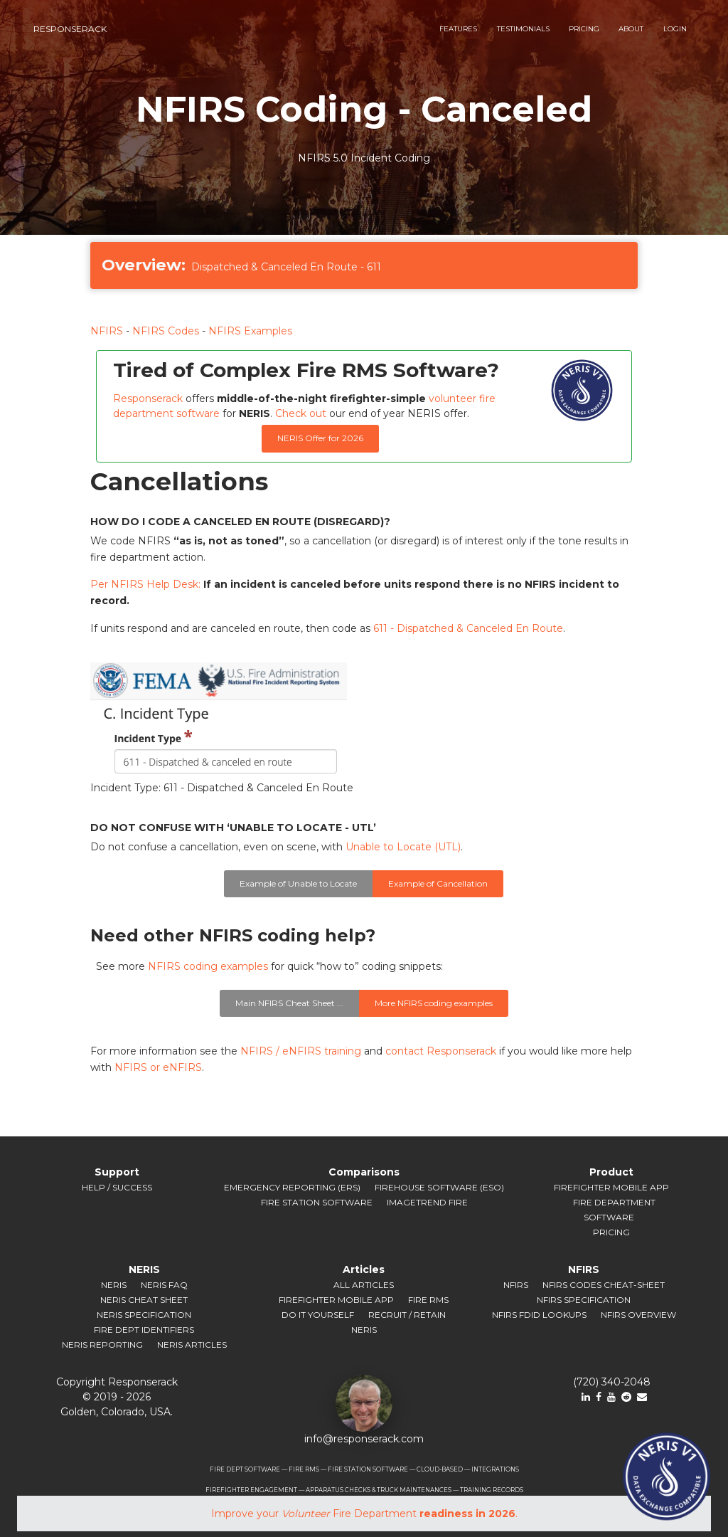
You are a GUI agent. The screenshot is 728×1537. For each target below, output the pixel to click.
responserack (70, 28)
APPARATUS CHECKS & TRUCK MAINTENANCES (378, 1490)
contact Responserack (440, 1051)
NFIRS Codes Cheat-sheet (603, 1284)
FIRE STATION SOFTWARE (368, 1469)
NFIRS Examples (250, 330)
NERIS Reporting (102, 1344)
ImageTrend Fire (427, 1202)
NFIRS (106, 330)
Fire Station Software (317, 1202)
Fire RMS (428, 1299)
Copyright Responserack (117, 1381)
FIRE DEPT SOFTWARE (245, 1469)
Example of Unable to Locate (298, 883)
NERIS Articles (192, 1344)
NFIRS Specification (584, 1299)
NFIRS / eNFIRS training (300, 1051)
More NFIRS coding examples (434, 1003)
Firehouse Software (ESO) (439, 1187)
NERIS (114, 1284)
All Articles (363, 1284)
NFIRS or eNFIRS (158, 1067)
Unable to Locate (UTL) (403, 846)
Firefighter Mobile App (611, 1187)
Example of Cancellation (438, 883)
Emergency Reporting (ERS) (292, 1187)
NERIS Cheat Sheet (144, 1299)
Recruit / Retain (407, 1314)
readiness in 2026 (467, 1513)
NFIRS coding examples (208, 966)
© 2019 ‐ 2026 (116, 1396)
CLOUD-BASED (440, 1469)
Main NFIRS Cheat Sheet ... (289, 1003)
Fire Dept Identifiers (144, 1329)
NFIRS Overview (638, 1314)
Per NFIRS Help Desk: (145, 584)
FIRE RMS (304, 1469)
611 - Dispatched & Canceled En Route (468, 628)
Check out (300, 413)
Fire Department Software (614, 1209)
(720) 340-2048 (612, 1381)
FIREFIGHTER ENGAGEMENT (251, 1490)
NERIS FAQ (164, 1284)
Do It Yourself (318, 1314)
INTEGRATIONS (495, 1469)
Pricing (611, 1232)
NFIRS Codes (165, 330)
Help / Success (117, 1187)
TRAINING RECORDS (491, 1490)
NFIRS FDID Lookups (539, 1314)
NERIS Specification (144, 1314)
